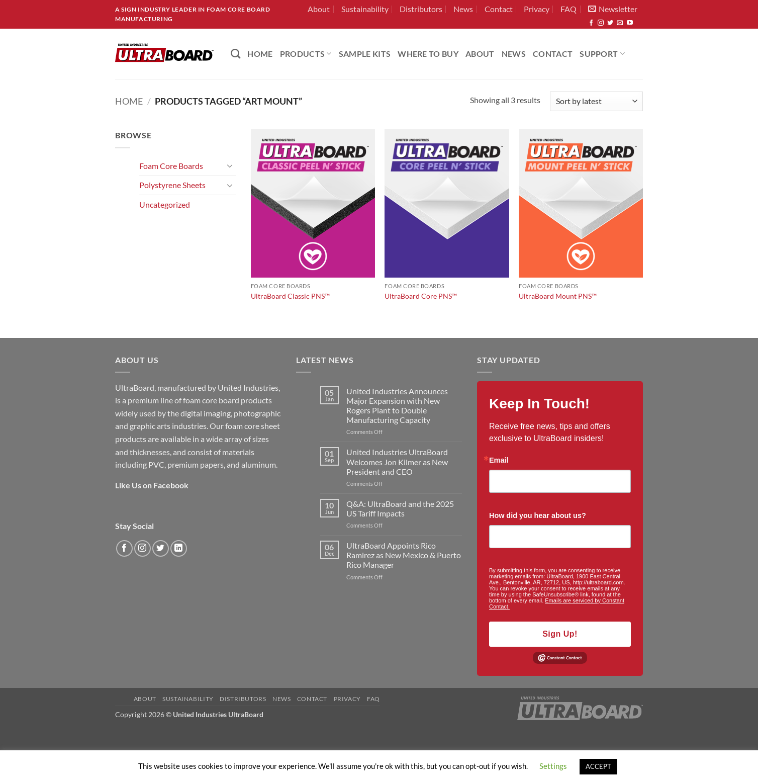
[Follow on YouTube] (630, 23)
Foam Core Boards (171, 165)
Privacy (536, 9)
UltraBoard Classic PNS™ (290, 296)
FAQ (568, 9)
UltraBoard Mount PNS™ (558, 296)
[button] (612, 9)
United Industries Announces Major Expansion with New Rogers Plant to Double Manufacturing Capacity (397, 405)
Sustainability (365, 9)
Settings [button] (553, 765)
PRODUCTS (306, 53)
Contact (499, 9)
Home (129, 101)
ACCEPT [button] (598, 766)
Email (498, 460)
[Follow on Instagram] (601, 23)
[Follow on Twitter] (610, 23)
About (319, 9)
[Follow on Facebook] (591, 23)
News (463, 9)
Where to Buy (428, 53)
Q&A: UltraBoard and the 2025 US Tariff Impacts (400, 508)
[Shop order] (596, 101)
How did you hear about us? (537, 515)
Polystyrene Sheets (172, 185)
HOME (259, 53)
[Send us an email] (620, 23)
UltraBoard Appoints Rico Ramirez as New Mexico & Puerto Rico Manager (403, 555)
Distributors (421, 9)
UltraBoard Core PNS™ (421, 296)
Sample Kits (365, 53)
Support (602, 53)
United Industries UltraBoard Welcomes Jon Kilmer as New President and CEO (397, 461)
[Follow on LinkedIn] (178, 548)
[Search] (235, 53)
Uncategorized (164, 204)
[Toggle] (230, 165)
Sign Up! (560, 634)
